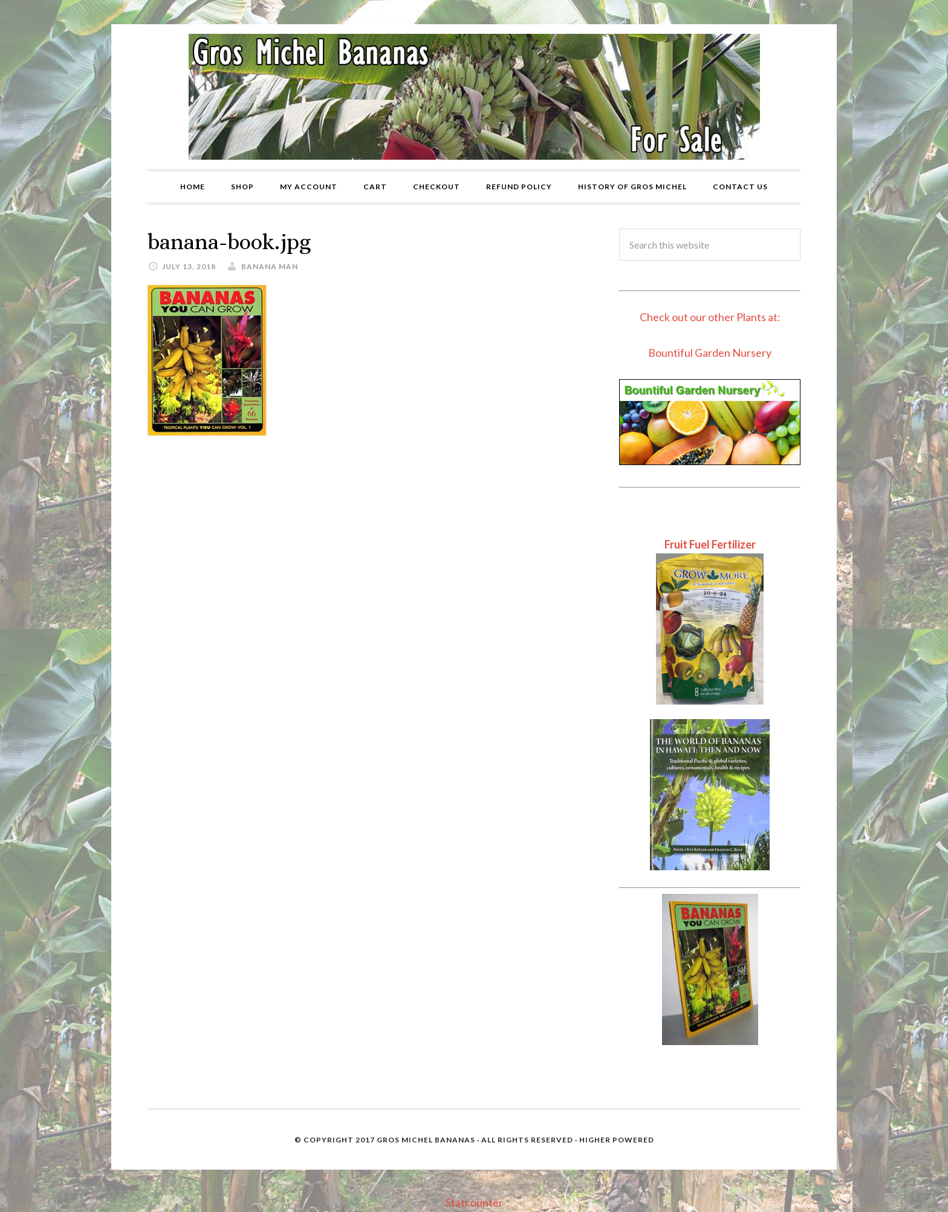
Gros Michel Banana (474, 96)
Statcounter (474, 1202)
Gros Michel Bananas (426, 1139)
